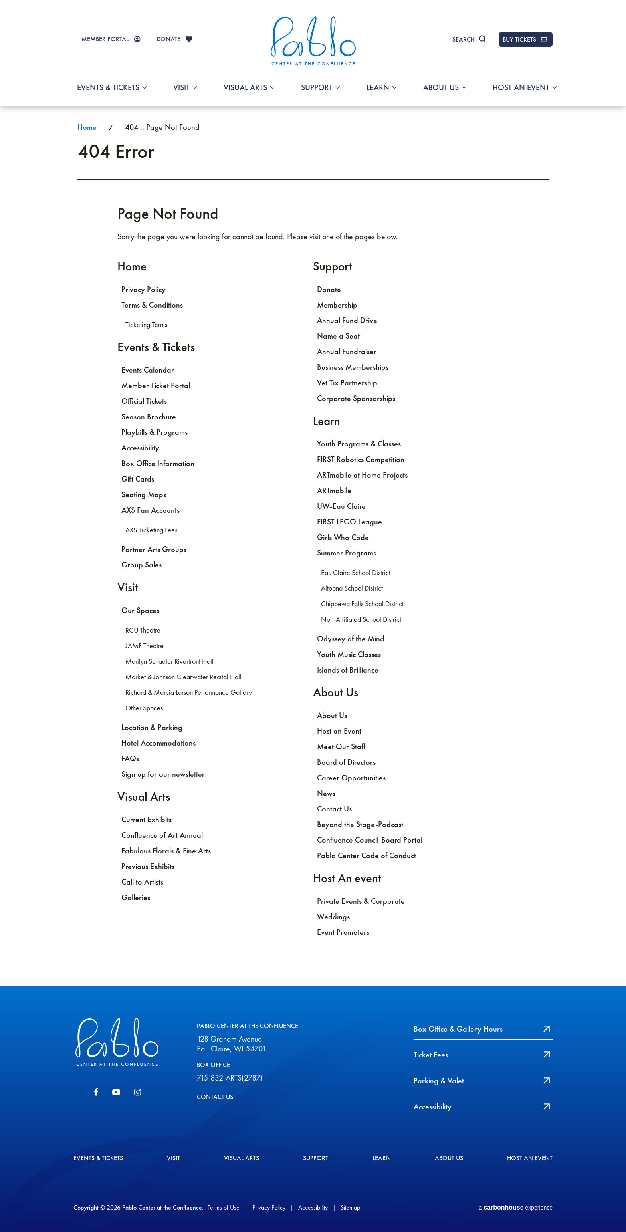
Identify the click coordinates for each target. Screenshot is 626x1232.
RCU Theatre (142, 630)
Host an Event (339, 731)
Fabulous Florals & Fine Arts (166, 850)
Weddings (333, 916)
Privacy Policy (143, 289)
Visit (181, 87)
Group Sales (141, 564)
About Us (441, 87)
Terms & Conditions (152, 305)
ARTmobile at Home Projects (362, 475)
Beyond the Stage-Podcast (360, 824)
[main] (313, 546)
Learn (377, 87)
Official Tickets (144, 401)
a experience (516, 1207)
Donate (329, 289)
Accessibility (140, 447)
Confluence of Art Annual (162, 835)
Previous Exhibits (147, 866)
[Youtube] (116, 1092)
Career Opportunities (351, 777)
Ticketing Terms (146, 324)
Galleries (135, 897)
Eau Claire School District (355, 572)
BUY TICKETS (519, 39)
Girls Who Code (343, 537)
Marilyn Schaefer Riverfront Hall (169, 661)
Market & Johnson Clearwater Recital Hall (183, 677)
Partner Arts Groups (153, 549)
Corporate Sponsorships (356, 398)
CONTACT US (215, 1097)
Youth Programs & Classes (359, 443)
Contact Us (334, 808)
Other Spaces (144, 708)
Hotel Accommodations (158, 743)
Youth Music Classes (349, 654)
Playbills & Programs (154, 432)
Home (87, 127)
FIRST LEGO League (349, 521)
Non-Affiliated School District (361, 619)
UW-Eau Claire (341, 506)
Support (317, 87)
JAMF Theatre (144, 645)
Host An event (521, 87)
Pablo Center (313, 40)
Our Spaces (140, 610)
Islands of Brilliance (347, 670)
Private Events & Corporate (361, 901)
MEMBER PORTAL (105, 39)
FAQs (130, 758)
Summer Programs (346, 553)
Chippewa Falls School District (362, 603)
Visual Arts (245, 87)
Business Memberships (352, 367)
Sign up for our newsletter (163, 774)
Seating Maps (143, 494)
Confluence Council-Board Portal (369, 840)
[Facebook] (96, 1092)
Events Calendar (147, 370)
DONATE (168, 39)
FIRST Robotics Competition (360, 459)
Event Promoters (343, 932)
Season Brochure (148, 416)
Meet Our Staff (341, 746)
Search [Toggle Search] (463, 39)
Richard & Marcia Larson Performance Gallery (188, 692)
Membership (337, 305)
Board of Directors (346, 762)
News (326, 793)
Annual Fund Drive (347, 320)
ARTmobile (334, 490)
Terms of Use (224, 1207)
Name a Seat (338, 336)
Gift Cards (137, 479)
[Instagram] (137, 1092)
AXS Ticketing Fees (151, 530)
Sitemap (350, 1207)
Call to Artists (142, 882)
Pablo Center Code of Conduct (366, 855)
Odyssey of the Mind (350, 638)
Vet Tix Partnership (347, 382)
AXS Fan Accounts (150, 510)
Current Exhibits (146, 819)
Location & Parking (151, 727)
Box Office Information (157, 463)
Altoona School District (352, 588)
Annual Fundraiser (346, 351)
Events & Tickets (108, 87)
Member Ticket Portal (155, 385)
